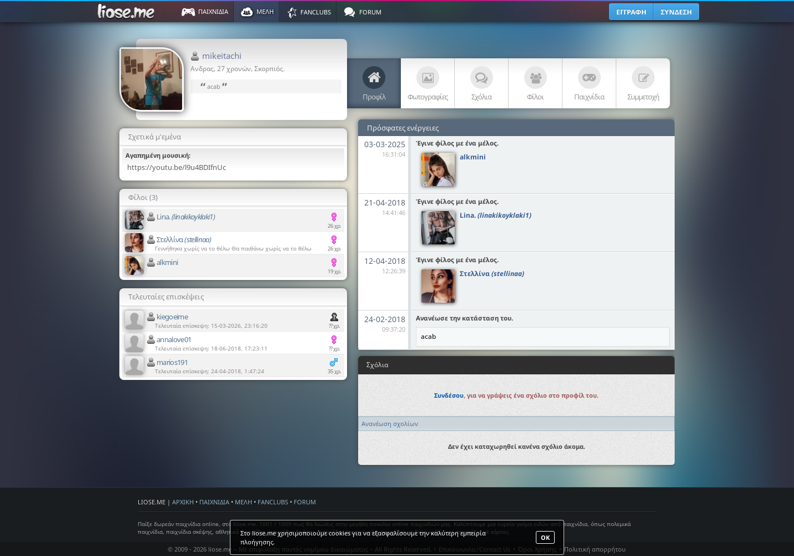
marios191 (172, 362)
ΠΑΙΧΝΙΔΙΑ (214, 502)
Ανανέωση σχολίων (389, 423)
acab (213, 86)
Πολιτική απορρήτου (595, 549)
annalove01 (174, 339)
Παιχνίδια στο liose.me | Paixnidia (128, 11)
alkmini (167, 262)
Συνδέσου (449, 395)
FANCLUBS (273, 502)
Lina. (186, 217)
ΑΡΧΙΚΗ (183, 502)
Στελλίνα (184, 239)
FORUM (305, 502)
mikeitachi (222, 55)
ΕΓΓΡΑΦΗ (631, 12)
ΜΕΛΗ (243, 502)
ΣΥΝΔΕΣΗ (676, 12)
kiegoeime (172, 317)
